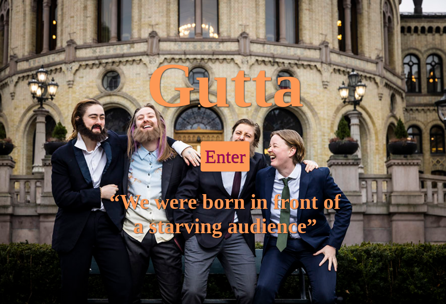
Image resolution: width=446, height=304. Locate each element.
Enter (225, 156)
